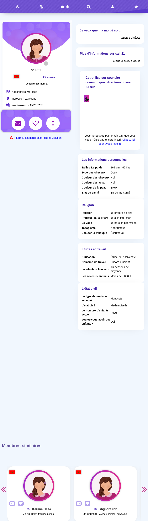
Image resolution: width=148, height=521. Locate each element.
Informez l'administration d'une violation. (38, 137)
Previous (3, 489)
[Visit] (38, 485)
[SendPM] (11, 503)
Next (144, 489)
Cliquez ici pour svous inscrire (116, 141)
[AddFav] (20, 503)
